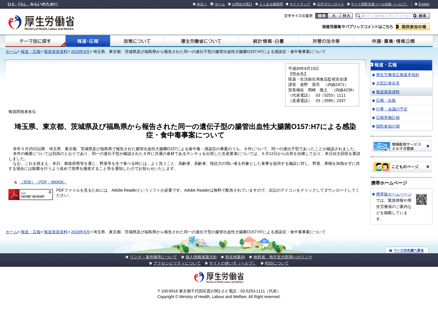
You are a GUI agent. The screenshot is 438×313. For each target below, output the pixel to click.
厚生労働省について (201, 41)
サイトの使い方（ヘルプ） (232, 263)
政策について (137, 41)
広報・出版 (386, 100)
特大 (346, 15)
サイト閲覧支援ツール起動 (371, 4)
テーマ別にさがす (35, 41)
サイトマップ (300, 4)
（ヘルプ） (400, 4)
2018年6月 (80, 51)
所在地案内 (235, 257)
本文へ (202, 4)
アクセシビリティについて (177, 263)
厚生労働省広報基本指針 (397, 74)
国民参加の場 (413, 26)
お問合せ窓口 (242, 4)
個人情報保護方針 (201, 257)
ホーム (220, 4)
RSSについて (277, 263)
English (424, 4)
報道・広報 (88, 41)
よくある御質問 (271, 4)
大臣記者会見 (388, 83)
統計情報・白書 (268, 41)
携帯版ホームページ (394, 194)
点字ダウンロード (330, 4)
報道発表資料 (56, 51)
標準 (322, 15)
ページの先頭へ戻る (407, 250)
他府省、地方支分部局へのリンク (282, 257)
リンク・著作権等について (153, 257)
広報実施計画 (388, 117)
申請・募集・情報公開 (393, 41)
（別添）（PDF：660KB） (43, 182)
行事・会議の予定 (392, 109)
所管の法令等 (326, 41)
